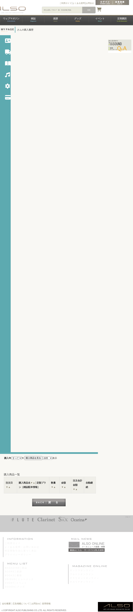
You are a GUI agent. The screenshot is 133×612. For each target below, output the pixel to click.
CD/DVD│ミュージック (19, 579)
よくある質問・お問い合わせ (22, 547)
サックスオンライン (82, 570)
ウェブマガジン (11, 19)
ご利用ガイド (65, 3)
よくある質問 (79, 3)
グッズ (77, 19)
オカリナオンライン (82, 581)
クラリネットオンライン (84, 578)
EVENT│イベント (16, 583)
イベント (100, 19)
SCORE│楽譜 (13, 571)
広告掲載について (21, 603)
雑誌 (33, 19)
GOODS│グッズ (15, 586)
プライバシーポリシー (18, 554)
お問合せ (90, 3)
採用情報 (46, 603)
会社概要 (6, 603)
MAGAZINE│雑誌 (16, 568)
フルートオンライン (82, 574)
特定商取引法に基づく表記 (21, 550)
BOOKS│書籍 (13, 575)
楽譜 (55, 19)
